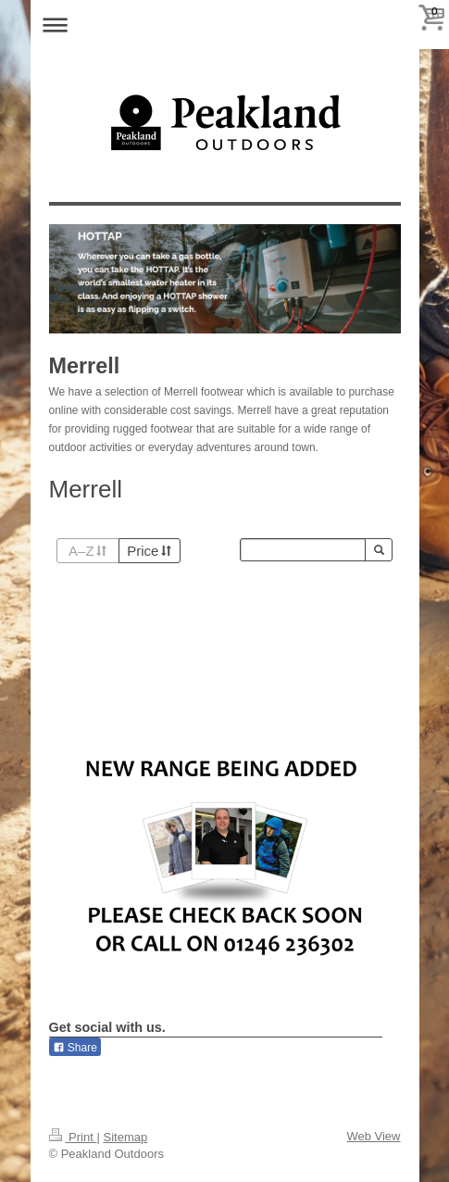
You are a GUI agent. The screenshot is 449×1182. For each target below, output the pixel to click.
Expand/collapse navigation (225, 24)
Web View (373, 1136)
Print (73, 1137)
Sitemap (125, 1137)
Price (149, 551)
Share (75, 1047)
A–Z (87, 551)
